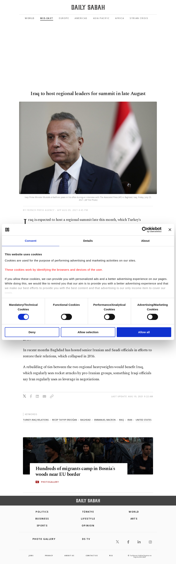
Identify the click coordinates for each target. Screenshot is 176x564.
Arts (134, 518)
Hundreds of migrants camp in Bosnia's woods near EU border (76, 471)
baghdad (85, 419)
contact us (92, 555)
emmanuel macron (105, 419)
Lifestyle (88, 518)
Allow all (144, 332)
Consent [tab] (31, 240)
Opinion (88, 525)
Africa (119, 18)
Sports (42, 525)
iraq (121, 419)
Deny (32, 332)
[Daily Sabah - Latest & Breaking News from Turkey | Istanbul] (88, 7)
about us (69, 555)
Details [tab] (88, 240)
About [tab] (145, 240)
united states (143, 419)
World (29, 18)
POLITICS (42, 511)
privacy (49, 555)
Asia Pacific (101, 18)
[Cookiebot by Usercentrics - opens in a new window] (144, 230)
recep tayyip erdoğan (64, 419)
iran (129, 419)
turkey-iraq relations (36, 419)
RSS (111, 555)
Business (42, 518)
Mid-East (46, 18)
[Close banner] (170, 229)
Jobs (31, 555)
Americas (81, 18)
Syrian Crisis (139, 18)
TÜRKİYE (88, 511)
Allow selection (87, 332)
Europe (64, 18)
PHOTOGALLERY (50, 482)
